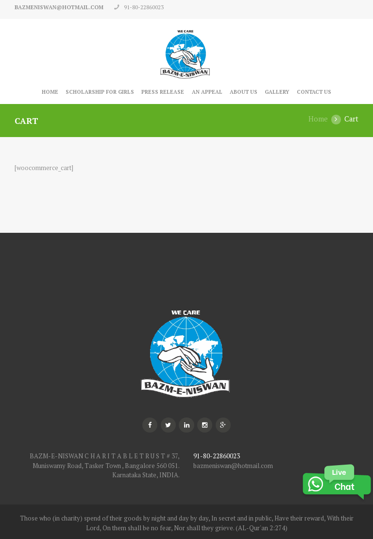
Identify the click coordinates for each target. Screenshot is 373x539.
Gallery (277, 91)
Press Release (162, 91)
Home (50, 91)
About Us (243, 91)
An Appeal (207, 91)
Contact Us (314, 91)
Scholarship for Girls (100, 91)
